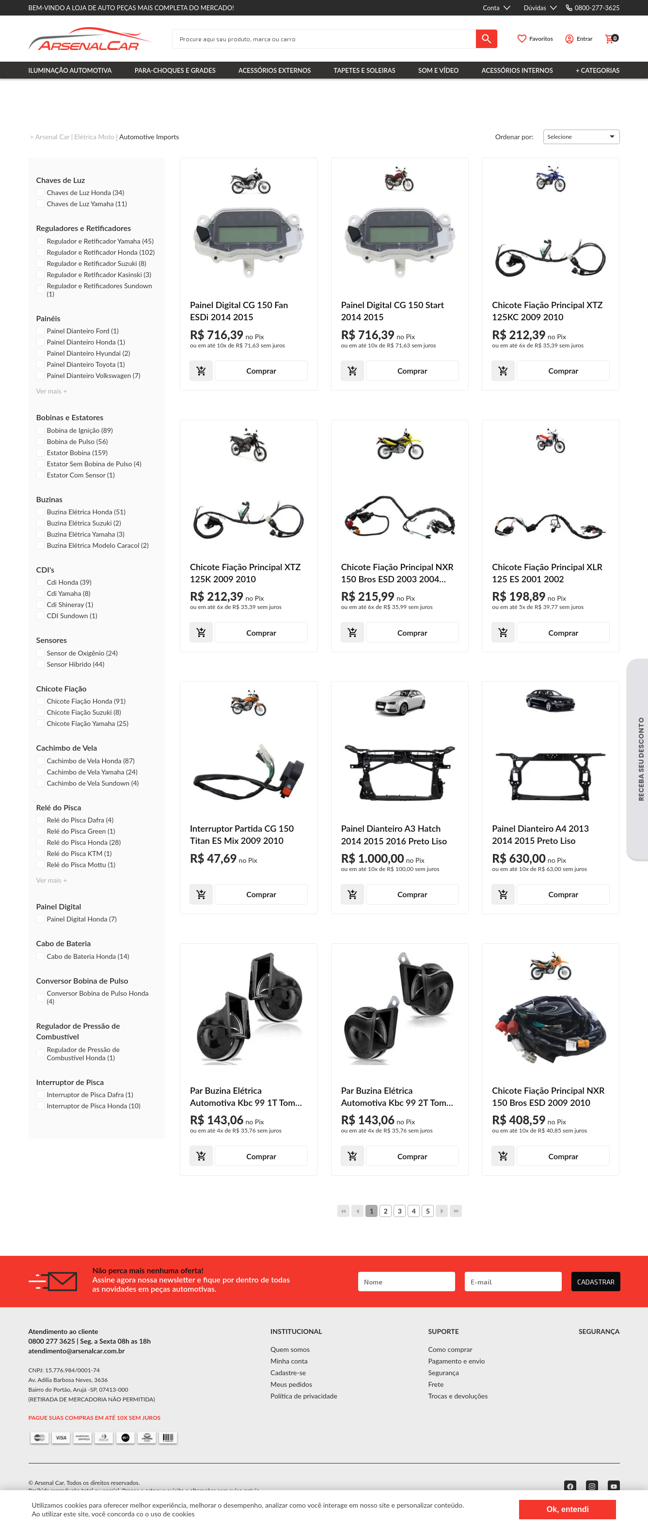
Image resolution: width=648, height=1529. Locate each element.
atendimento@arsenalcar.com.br (77, 1351)
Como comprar (450, 1349)
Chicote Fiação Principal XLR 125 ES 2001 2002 (547, 572)
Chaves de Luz (60, 179)
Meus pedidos (291, 1384)
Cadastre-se (288, 1372)
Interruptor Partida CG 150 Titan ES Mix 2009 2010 (242, 834)
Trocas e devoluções (458, 1396)
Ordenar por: (514, 136)
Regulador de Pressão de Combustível (78, 1031)
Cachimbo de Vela (66, 747)
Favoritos (541, 38)
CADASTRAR (596, 1282)
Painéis (48, 318)
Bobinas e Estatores (70, 417)
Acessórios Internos (517, 70)
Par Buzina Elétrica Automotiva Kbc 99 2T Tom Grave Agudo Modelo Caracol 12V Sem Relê (397, 1097)
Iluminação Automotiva (70, 70)
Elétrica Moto (94, 136)
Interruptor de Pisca (70, 1081)
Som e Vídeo (438, 70)
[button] (581, 137)
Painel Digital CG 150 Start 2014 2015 (392, 310)
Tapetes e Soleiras (364, 70)
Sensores (51, 639)
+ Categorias (597, 70)
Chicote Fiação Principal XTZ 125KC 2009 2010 (547, 310)
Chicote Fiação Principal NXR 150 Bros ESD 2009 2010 (548, 1096)
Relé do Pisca (58, 807)
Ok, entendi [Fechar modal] (568, 1509)
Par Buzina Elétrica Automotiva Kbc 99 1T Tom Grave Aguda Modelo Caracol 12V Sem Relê (246, 1097)
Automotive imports (149, 136)
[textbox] (324, 39)
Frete (435, 1384)
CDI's (45, 569)
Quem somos (290, 1349)
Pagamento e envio (456, 1361)
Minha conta (289, 1361)
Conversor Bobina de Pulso (82, 980)
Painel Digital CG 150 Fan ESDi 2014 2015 (239, 310)
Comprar (261, 370)
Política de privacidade (303, 1396)
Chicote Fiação (61, 688)
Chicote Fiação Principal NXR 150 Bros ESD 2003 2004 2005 (397, 573)
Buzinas (49, 499)
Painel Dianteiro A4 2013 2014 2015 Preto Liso (540, 834)
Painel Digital (58, 906)
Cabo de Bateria (63, 943)
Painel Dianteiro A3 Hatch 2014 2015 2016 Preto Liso (394, 834)
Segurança (443, 1372)
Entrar (585, 38)
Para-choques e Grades (175, 70)
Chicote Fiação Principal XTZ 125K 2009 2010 (245, 572)
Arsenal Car (52, 136)
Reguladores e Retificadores (83, 227)
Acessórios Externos (274, 70)
